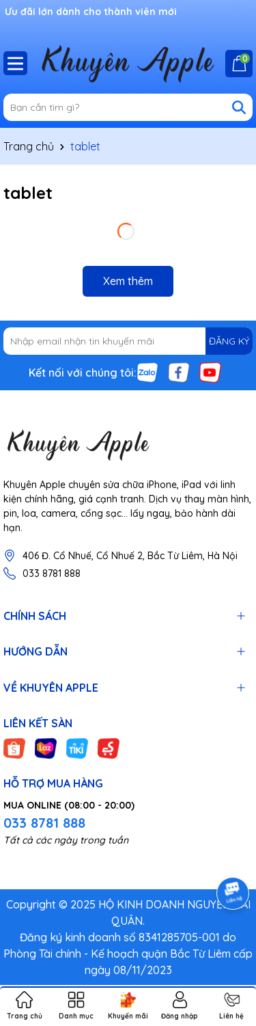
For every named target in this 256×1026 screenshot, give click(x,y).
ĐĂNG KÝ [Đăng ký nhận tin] (229, 341)
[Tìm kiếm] (239, 107)
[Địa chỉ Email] (128, 341)
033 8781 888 (52, 573)
